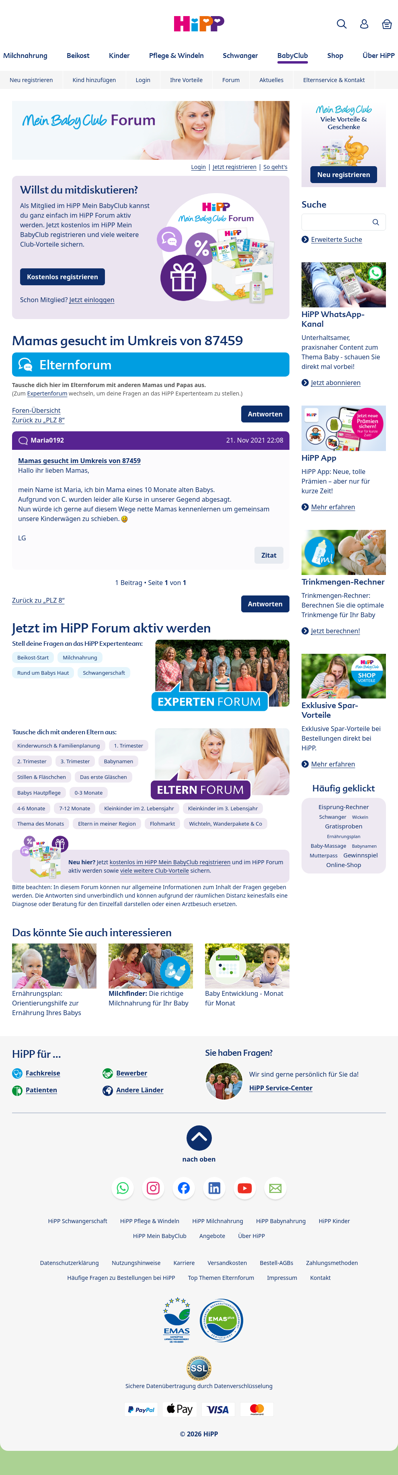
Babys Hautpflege (39, 792)
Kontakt (320, 1277)
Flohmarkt (162, 823)
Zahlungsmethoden (332, 1263)
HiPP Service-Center (280, 1088)
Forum (231, 80)
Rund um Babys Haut (43, 672)
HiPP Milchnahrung (217, 1221)
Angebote (212, 1236)
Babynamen (118, 761)
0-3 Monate (89, 792)
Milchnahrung (80, 657)
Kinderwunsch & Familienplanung (58, 745)
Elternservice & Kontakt (334, 80)
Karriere (184, 1263)
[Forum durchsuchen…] (344, 222)
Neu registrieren (31, 80)
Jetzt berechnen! (335, 630)
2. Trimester (32, 761)
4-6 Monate (31, 808)
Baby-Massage (328, 845)
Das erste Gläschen (103, 777)
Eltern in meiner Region (107, 823)
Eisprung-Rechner (343, 807)
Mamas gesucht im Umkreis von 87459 (79, 460)
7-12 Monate (74, 808)
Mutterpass (324, 855)
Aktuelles (271, 80)
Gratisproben (344, 826)
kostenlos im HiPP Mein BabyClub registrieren (170, 862)
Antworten (265, 414)
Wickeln (360, 817)
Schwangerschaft (104, 672)
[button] (342, 23)
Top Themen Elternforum (221, 1277)
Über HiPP (251, 1236)
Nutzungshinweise (136, 1263)
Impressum (282, 1277)
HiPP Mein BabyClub (160, 1236)
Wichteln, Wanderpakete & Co (225, 823)
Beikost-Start (33, 657)
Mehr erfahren (333, 507)
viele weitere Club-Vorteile (154, 870)
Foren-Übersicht (36, 410)
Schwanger (333, 816)
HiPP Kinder (334, 1221)
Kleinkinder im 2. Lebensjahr (139, 808)
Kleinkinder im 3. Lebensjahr (223, 808)
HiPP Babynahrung (281, 1221)
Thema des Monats (40, 823)
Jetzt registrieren (234, 167)
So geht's (275, 167)
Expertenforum (47, 393)
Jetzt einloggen (92, 299)
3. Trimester (75, 761)
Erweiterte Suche (336, 239)
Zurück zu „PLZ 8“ (38, 420)
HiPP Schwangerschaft (77, 1221)
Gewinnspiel (360, 855)
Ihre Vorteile (186, 80)
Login (143, 80)
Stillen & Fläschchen (41, 777)
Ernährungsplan (343, 836)
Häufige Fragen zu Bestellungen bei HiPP (121, 1277)
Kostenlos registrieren (62, 276)
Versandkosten (227, 1263)
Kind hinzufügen (94, 80)
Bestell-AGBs (276, 1263)
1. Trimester (129, 745)
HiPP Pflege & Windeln (149, 1221)
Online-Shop (343, 865)
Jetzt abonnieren (336, 382)
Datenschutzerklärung (69, 1263)
